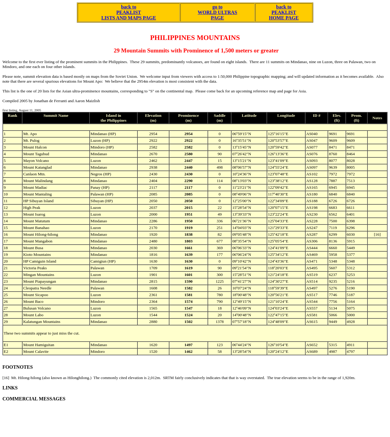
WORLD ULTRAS (217, 12)
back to (283, 6)
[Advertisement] (113, 421)
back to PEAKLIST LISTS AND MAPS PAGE (128, 12)
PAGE (217, 17)
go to (217, 6)
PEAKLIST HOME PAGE (284, 15)
